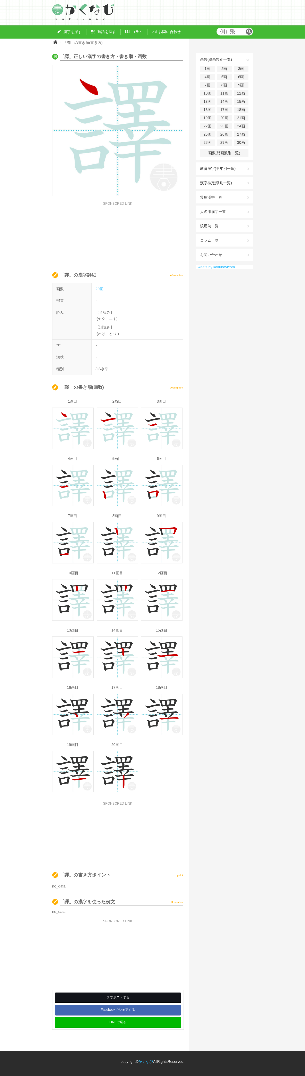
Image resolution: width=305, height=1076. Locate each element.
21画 (241, 118)
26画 (224, 134)
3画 (241, 69)
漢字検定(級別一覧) (216, 183)
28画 (207, 142)
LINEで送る (118, 1022)
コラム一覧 (209, 240)
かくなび (145, 1062)
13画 (207, 101)
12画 (241, 93)
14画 (224, 101)
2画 (224, 69)
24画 (241, 126)
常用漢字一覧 (211, 197)
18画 (241, 110)
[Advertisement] (117, 234)
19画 (207, 118)
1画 (207, 69)
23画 (224, 126)
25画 (207, 134)
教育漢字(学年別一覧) (218, 169)
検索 (249, 32)
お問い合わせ (211, 255)
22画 (207, 126)
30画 (241, 142)
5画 (224, 77)
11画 (224, 93)
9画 (241, 85)
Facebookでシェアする (118, 1009)
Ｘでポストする (118, 997)
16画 (207, 110)
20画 (99, 289)
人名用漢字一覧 (213, 212)
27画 (241, 134)
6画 (241, 77)
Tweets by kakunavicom (215, 267)
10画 (207, 93)
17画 (224, 110)
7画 (207, 85)
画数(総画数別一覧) (224, 153)
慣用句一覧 (209, 226)
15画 (241, 101)
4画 (207, 77)
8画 (224, 85)
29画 (224, 142)
